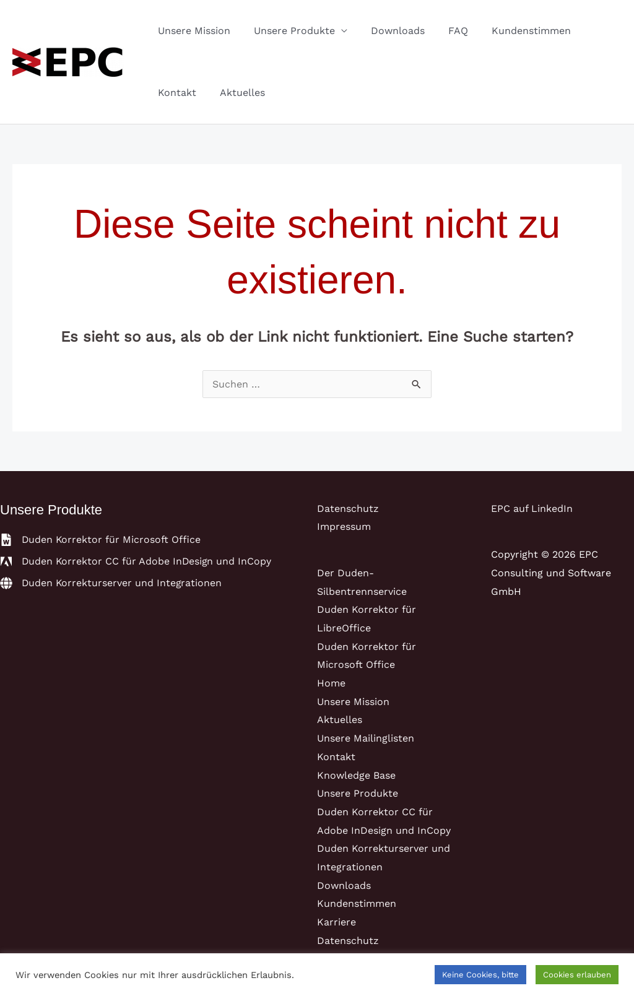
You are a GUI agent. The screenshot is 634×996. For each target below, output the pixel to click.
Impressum (344, 526)
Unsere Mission (192, 31)
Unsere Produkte (288, 31)
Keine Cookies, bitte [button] (480, 974)
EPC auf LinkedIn (532, 508)
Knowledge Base (356, 775)
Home (331, 683)
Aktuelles (236, 92)
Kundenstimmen (514, 31)
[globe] (112, 583)
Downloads (388, 31)
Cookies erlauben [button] (577, 974)
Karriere (336, 922)
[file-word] (101, 540)
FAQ (445, 31)
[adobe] (137, 561)
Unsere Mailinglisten (365, 738)
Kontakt (175, 92)
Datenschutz (348, 508)
